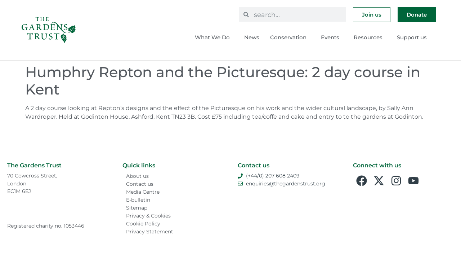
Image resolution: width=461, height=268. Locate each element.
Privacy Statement (149, 231)
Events (332, 37)
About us (137, 176)
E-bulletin (138, 200)
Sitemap (136, 208)
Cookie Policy (143, 223)
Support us (413, 37)
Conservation (290, 37)
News (251, 37)
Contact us (139, 184)
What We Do (214, 37)
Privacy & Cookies (148, 215)
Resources (370, 37)
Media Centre (143, 192)
